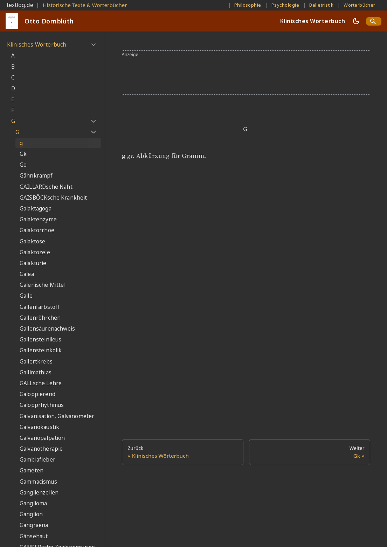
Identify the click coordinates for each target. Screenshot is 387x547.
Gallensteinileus (41, 339)
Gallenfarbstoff (40, 307)
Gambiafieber (37, 459)
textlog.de (20, 5)
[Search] (373, 21)
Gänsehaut (34, 536)
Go (23, 164)
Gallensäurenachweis (47, 328)
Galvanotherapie (41, 448)
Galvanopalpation (42, 438)
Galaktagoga (35, 208)
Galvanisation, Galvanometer (57, 416)
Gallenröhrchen (40, 317)
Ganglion (31, 514)
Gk (23, 154)
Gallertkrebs (36, 361)
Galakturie (33, 263)
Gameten (31, 470)
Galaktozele (35, 252)
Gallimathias (35, 372)
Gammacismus (38, 481)
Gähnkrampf (36, 175)
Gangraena (34, 525)
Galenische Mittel (42, 285)
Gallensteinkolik (41, 350)
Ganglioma (33, 503)
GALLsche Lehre (41, 383)
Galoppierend (37, 394)
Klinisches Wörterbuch (312, 21)
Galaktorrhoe (37, 230)
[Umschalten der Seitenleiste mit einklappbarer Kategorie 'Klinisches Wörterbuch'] (93, 45)
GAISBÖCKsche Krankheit (53, 197)
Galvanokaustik (39, 427)
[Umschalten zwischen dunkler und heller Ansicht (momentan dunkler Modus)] (356, 21)
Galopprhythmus (42, 405)
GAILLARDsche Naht (46, 187)
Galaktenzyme (38, 219)
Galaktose (32, 241)
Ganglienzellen (39, 492)
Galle (26, 295)
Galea (27, 274)
